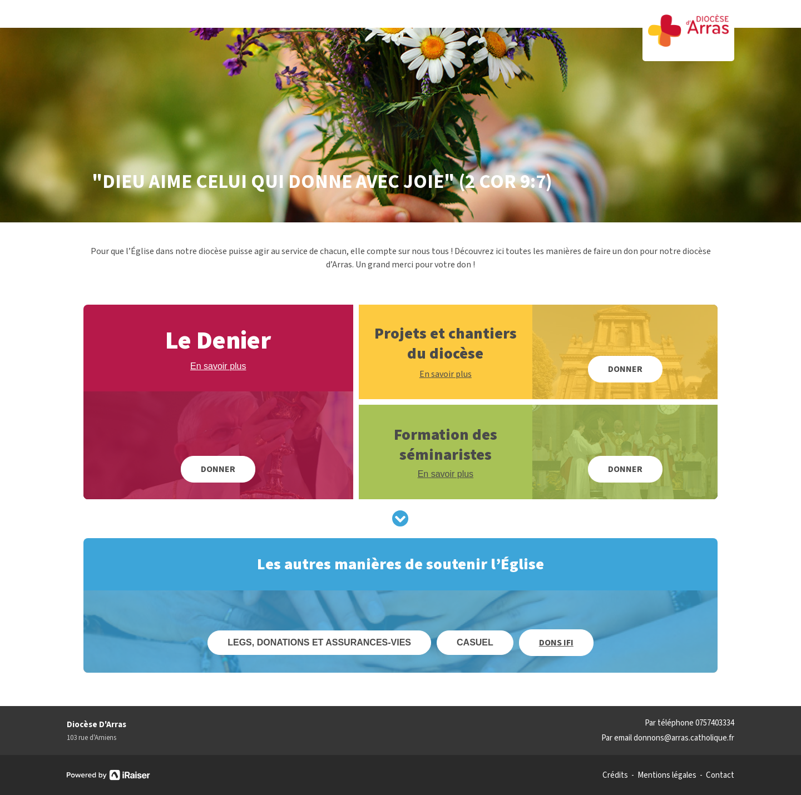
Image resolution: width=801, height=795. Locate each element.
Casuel (475, 642)
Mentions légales (666, 775)
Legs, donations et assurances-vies (319, 642)
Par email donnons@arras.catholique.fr (667, 738)
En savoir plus (218, 366)
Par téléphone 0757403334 (689, 723)
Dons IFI (556, 643)
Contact (720, 775)
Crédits (615, 775)
